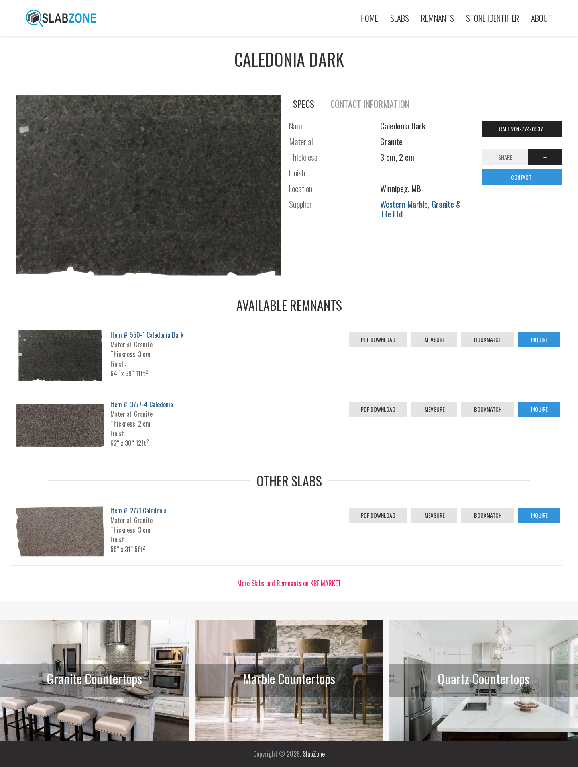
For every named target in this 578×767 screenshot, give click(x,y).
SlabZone (314, 754)
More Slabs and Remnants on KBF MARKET (289, 583)
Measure (434, 339)
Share (505, 157)
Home (369, 18)
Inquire (539, 339)
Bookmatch (487, 339)
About (541, 18)
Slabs (399, 18)
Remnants (437, 18)
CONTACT (522, 177)
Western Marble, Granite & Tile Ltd (420, 209)
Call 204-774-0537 (521, 129)
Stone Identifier (492, 18)
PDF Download (378, 339)
